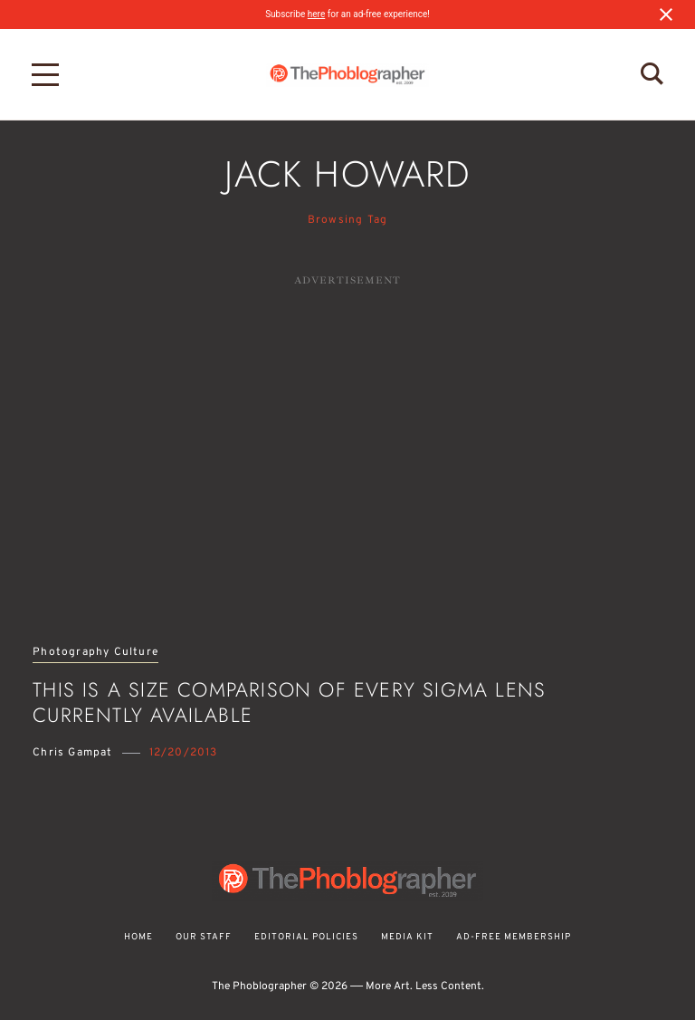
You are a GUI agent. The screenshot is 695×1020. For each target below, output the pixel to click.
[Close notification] (666, 14)
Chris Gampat (72, 753)
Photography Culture (95, 652)
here (316, 14)
